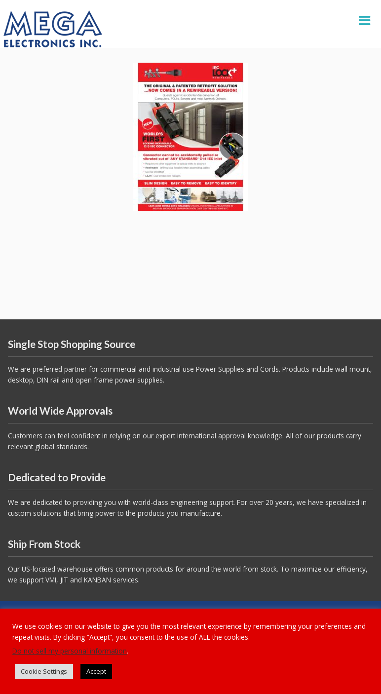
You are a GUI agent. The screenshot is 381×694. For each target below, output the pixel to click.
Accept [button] (96, 671)
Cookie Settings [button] (44, 671)
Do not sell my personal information (69, 650)
